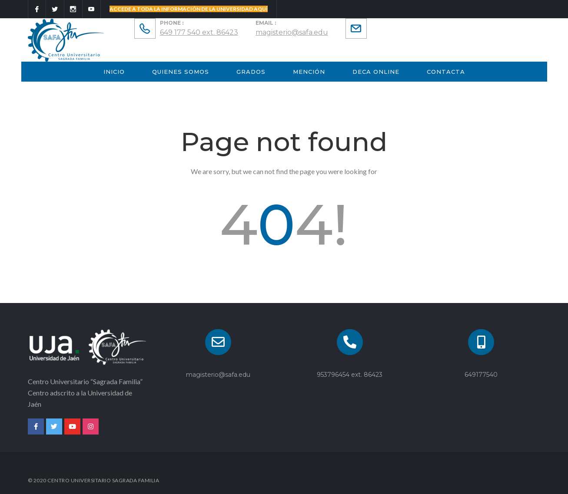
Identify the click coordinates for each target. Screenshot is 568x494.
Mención (309, 71)
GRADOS (251, 71)
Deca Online (375, 71)
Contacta (446, 71)
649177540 (481, 375)
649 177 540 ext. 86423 (199, 32)
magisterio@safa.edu (292, 32)
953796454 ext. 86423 (349, 375)
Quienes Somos (180, 71)
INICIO (114, 71)
